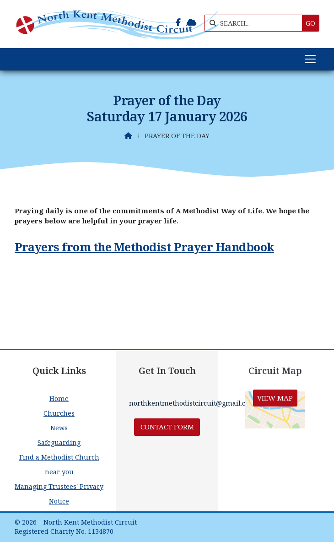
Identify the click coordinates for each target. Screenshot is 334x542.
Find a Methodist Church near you (59, 464)
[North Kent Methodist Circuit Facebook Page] (178, 22)
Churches (59, 413)
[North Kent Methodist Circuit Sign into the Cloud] (191, 22)
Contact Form (167, 426)
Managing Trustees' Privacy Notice (59, 493)
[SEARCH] (255, 23)
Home (59, 398)
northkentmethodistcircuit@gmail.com (192, 403)
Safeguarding (59, 442)
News (59, 427)
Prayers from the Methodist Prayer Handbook (144, 247)
